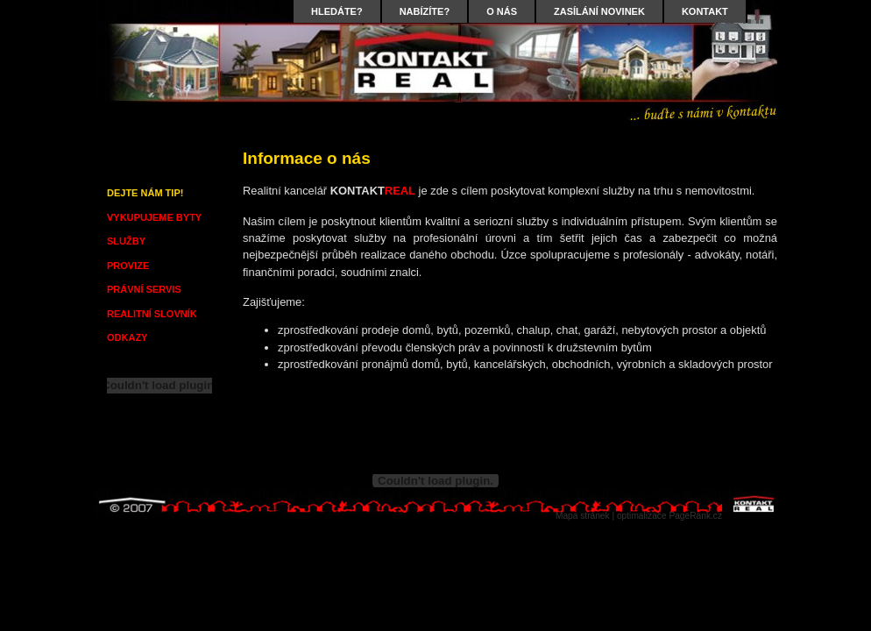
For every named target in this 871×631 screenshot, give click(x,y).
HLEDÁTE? (337, 11)
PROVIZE (128, 265)
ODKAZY (127, 337)
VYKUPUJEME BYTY (154, 217)
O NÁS (501, 11)
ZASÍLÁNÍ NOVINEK (599, 11)
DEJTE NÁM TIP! (145, 193)
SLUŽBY (126, 241)
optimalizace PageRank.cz (669, 516)
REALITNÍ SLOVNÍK (152, 313)
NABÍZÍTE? (425, 11)
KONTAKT (705, 11)
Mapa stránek (583, 516)
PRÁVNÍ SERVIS (144, 289)
